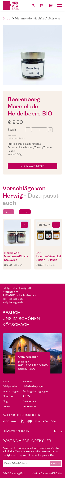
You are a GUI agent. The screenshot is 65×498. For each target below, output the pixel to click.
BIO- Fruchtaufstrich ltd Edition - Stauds (48, 256)
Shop (6, 18)
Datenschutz (30, 401)
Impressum (29, 406)
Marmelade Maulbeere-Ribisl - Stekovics (16, 256)
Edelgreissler (10, 386)
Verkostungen (11, 391)
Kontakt (27, 381)
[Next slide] (25, 211)
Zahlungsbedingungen (35, 391)
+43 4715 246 (15, 298)
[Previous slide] (8, 211)
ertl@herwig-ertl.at (14, 302)
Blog (5, 401)
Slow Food (8, 396)
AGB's (26, 396)
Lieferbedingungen (33, 386)
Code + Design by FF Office (47, 473)
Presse (6, 406)
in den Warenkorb (32, 166)
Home (6, 381)
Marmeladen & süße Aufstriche (37, 18)
